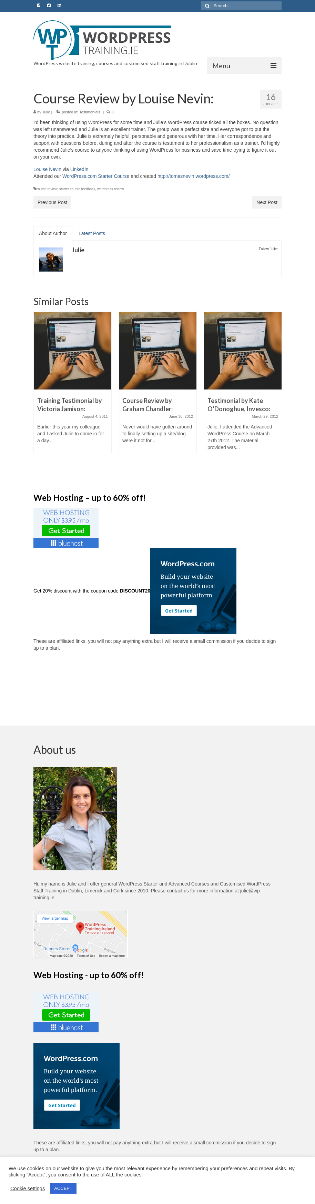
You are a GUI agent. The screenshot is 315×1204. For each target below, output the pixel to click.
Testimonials (89, 112)
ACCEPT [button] (63, 1188)
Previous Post (52, 202)
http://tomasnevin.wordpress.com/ (194, 176)
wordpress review (110, 189)
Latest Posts (92, 233)
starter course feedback (77, 189)
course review (46, 189)
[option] (72, 386)
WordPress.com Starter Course (95, 176)
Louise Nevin (47, 169)
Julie (46, 112)
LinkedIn (79, 169)
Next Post (266, 202)
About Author (53, 233)
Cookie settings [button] (27, 1188)
